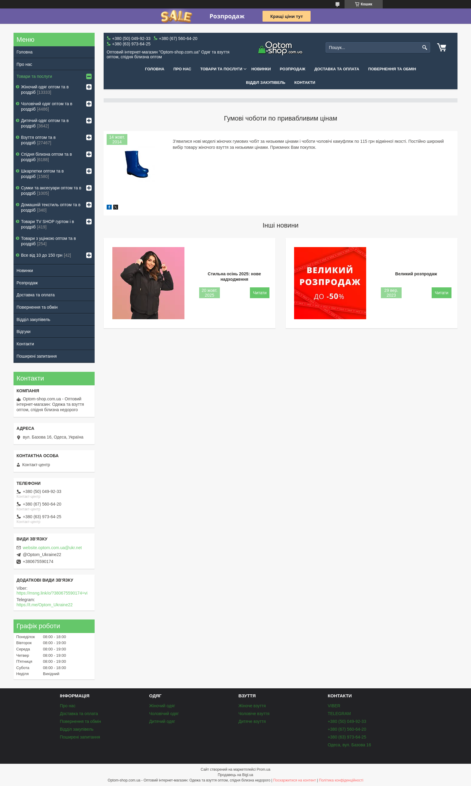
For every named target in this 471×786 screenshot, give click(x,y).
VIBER (334, 705)
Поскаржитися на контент (294, 780)
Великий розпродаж (416, 273)
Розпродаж (292, 69)
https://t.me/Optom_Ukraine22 (45, 604)
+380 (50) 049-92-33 (347, 721)
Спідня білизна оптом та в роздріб (46, 157)
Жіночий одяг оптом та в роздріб (45, 89)
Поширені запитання (37, 356)
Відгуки (24, 331)
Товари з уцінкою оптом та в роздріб (48, 241)
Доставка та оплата (337, 69)
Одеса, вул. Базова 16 (349, 744)
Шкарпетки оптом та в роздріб (42, 174)
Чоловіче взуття (254, 713)
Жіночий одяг (162, 705)
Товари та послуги (221, 69)
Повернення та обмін (392, 69)
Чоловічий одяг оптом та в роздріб (46, 106)
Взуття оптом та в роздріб (38, 140)
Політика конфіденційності (341, 780)
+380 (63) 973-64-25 (347, 737)
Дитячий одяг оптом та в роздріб (45, 123)
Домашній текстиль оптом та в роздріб (51, 207)
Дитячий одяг (162, 721)
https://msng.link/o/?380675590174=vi (52, 593)
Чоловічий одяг (164, 713)
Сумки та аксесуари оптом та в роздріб (51, 190)
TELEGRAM (339, 713)
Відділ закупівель (265, 82)
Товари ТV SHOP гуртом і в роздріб (47, 224)
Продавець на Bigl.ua (235, 775)
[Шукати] (425, 47)
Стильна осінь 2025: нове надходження (234, 276)
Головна (154, 69)
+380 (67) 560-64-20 (347, 729)
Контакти (304, 82)
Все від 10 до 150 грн (41, 255)
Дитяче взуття (252, 721)
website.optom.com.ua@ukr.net (52, 547)
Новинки (261, 69)
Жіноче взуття (252, 705)
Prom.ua (263, 769)
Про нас (182, 69)
